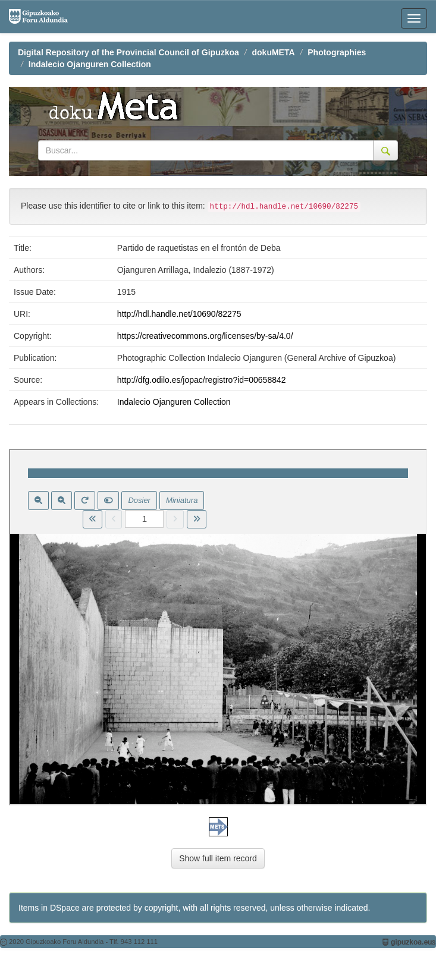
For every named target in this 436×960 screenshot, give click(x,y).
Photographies (337, 52)
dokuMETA (273, 52)
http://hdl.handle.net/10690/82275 (179, 314)
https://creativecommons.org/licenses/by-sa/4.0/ (205, 336)
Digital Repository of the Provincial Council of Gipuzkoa (128, 52)
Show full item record (218, 858)
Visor (218, 627)
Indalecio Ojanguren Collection (90, 64)
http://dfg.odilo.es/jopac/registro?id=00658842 (201, 380)
